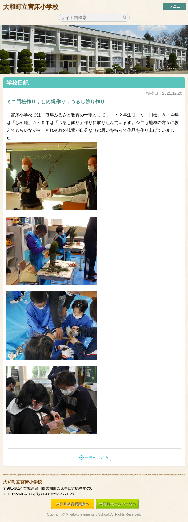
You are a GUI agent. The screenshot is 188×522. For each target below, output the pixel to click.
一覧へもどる (94, 457)
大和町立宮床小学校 (30, 6)
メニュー (174, 6)
